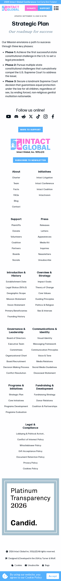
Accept (53, 576)
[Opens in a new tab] (31, 8)
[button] (56, 8)
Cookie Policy (33, 577)
